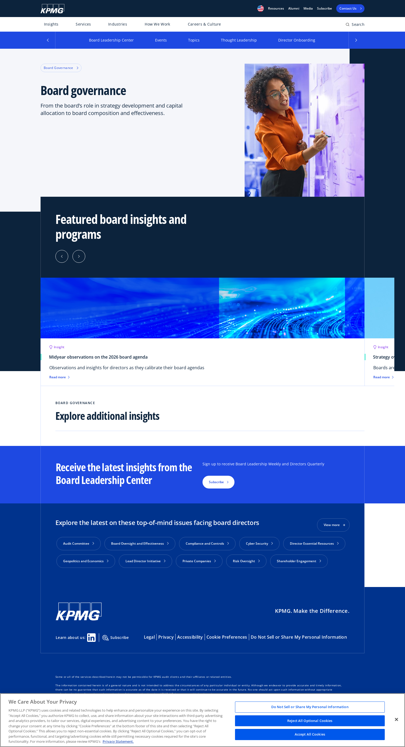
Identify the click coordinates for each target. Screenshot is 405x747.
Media (308, 8)
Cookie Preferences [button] (226, 635)
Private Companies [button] (199, 561)
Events (161, 40)
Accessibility (190, 635)
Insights (51, 24)
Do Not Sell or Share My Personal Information (299, 635)
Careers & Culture (204, 24)
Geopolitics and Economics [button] (85, 561)
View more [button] (332, 525)
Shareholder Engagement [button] (299, 561)
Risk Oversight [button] (246, 561)
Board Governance (61, 67)
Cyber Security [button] (259, 543)
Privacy (166, 635)
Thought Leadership (239, 40)
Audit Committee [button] (78, 543)
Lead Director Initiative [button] (145, 561)
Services (83, 24)
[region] (202, 720)
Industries (117, 24)
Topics (194, 40)
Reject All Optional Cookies (310, 720)
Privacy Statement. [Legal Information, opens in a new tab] (118, 741)
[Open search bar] (355, 25)
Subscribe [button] (216, 482)
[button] (260, 8)
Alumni (293, 8)
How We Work (157, 24)
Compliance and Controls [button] (207, 543)
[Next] (78, 256)
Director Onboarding (296, 40)
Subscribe (324, 8)
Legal (149, 635)
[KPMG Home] (52, 8)
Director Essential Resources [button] (314, 543)
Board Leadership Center (111, 40)
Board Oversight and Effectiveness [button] (140, 543)
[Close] (396, 719)
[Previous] (61, 256)
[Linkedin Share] (91, 635)
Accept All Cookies (310, 734)
